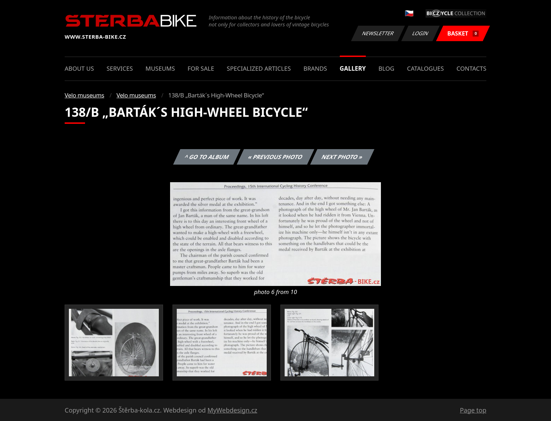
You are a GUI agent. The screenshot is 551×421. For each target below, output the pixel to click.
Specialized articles (259, 68)
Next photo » (342, 157)
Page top (473, 410)
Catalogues (425, 68)
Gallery (353, 68)
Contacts (471, 68)
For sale (201, 68)
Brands (315, 68)
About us (79, 68)
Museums (160, 68)
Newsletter (378, 33)
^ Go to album (207, 157)
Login (420, 33)
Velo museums (84, 95)
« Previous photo (275, 157)
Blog (386, 68)
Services (119, 68)
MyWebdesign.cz (232, 410)
